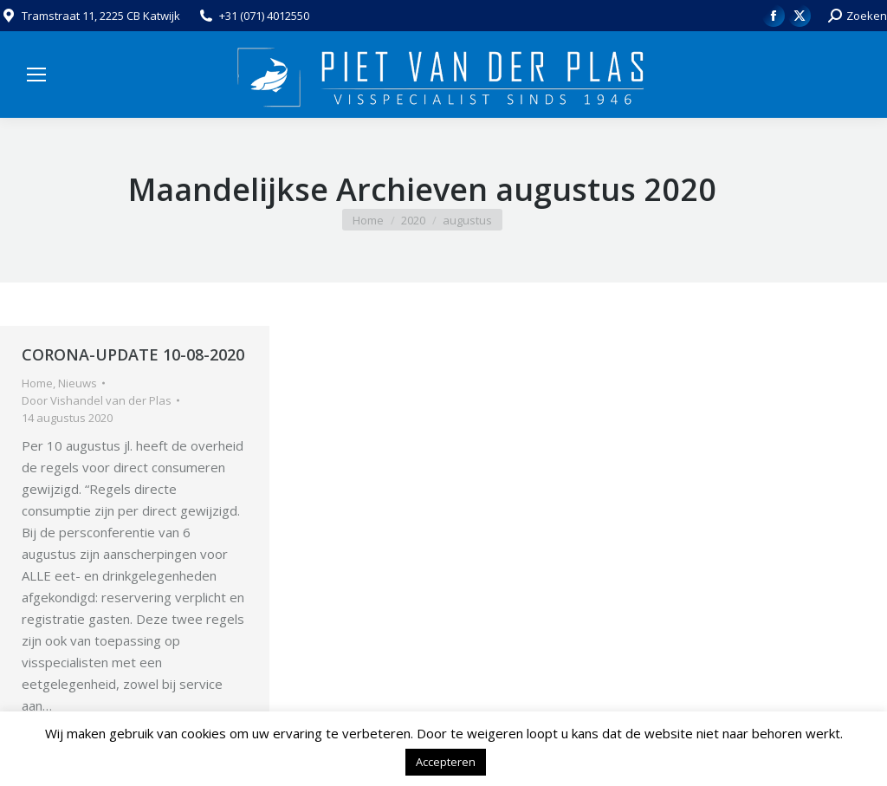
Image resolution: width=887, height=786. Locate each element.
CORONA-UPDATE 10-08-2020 (133, 354)
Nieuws (77, 383)
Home (37, 383)
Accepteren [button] (446, 762)
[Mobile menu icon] (36, 74)
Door (97, 400)
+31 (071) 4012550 (264, 15)
